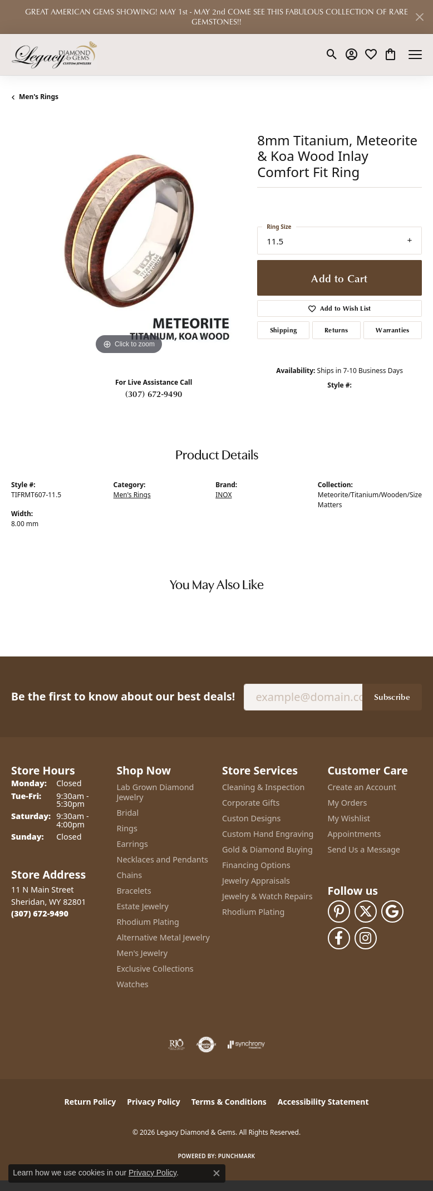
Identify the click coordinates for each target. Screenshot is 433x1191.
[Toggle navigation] (415, 54)
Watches (133, 984)
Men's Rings (38, 96)
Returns (336, 330)
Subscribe (392, 696)
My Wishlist (349, 818)
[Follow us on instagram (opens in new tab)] (366, 938)
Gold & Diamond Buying (267, 849)
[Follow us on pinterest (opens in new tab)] (339, 911)
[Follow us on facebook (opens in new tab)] (339, 938)
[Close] (419, 17)
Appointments (354, 834)
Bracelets (134, 890)
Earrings (132, 844)
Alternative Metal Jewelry (163, 937)
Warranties (392, 330)
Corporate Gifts (250, 802)
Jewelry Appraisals (256, 880)
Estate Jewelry (143, 906)
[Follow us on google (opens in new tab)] (392, 911)
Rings (127, 828)
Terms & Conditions (229, 1101)
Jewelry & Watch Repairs (267, 896)
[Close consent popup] (216, 1173)
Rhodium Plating (148, 921)
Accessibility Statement (323, 1101)
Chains (129, 875)
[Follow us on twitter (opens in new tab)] (366, 911)
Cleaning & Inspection (263, 787)
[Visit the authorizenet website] (206, 1044)
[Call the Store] (39, 913)
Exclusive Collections (155, 968)
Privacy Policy (153, 1101)
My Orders (347, 802)
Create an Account (362, 787)
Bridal (128, 812)
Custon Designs (251, 818)
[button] (332, 54)
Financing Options (256, 865)
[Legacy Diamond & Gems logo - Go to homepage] (54, 54)
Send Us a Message (364, 849)
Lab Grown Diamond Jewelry (155, 792)
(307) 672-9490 (153, 394)
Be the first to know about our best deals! (123, 696)
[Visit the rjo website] (176, 1044)
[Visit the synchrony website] (246, 1044)
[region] (128, 239)
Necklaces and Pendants (162, 859)
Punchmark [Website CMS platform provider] (236, 1156)
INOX (223, 494)
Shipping (283, 330)
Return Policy (90, 1101)
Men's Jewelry (142, 953)
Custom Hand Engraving (267, 834)
